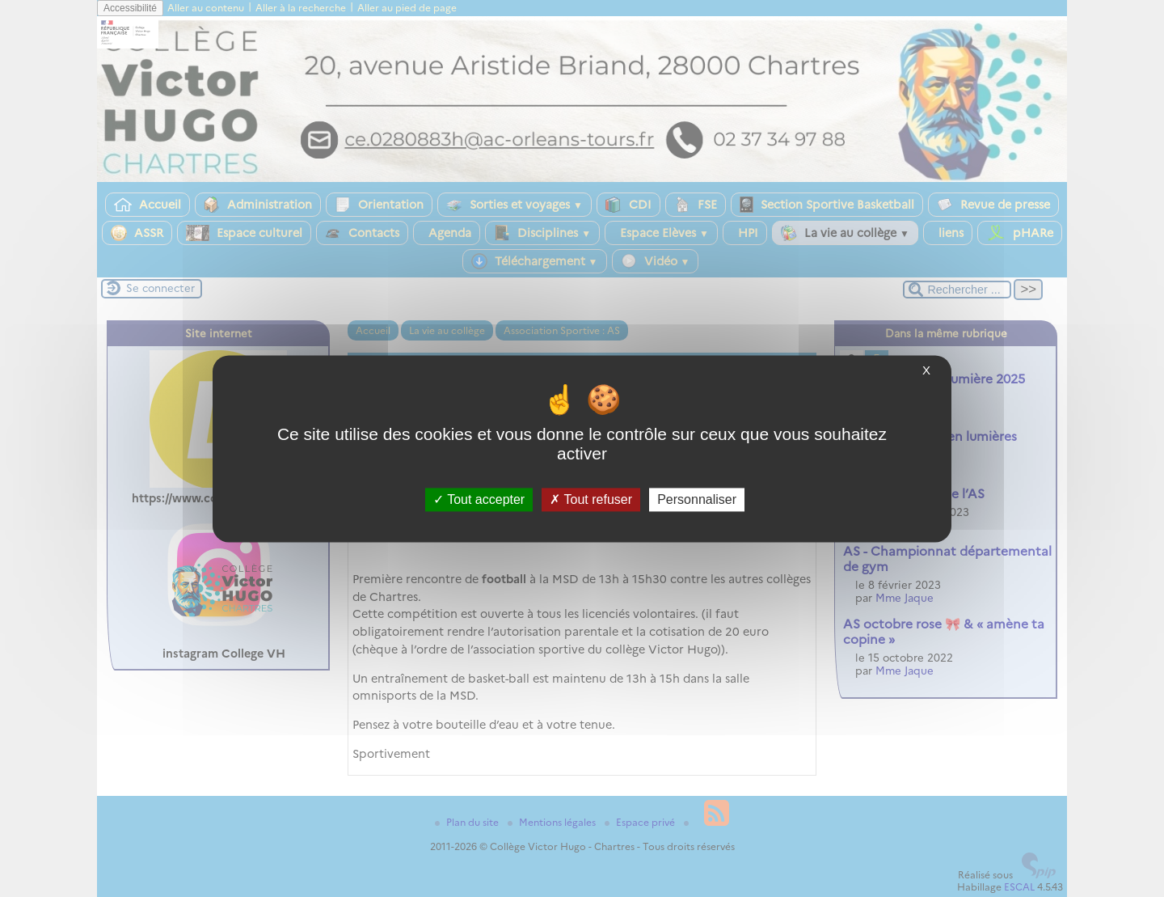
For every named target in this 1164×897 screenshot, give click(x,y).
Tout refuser (591, 499)
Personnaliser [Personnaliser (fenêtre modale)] (696, 499)
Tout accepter (479, 499)
